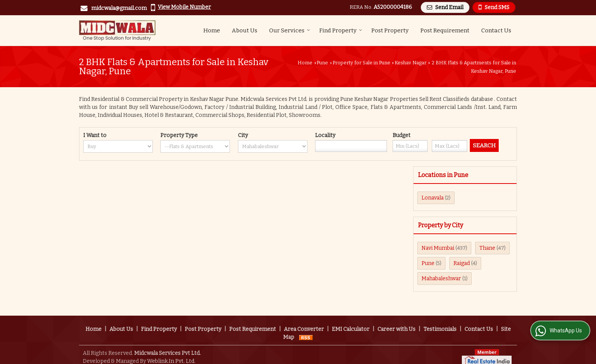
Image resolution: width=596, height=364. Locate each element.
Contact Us (496, 30)
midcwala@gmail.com (119, 8)
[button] (184, 7)
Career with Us (396, 321)
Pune (322, 62)
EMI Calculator (350, 321)
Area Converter (304, 321)
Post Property (390, 30)
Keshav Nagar (410, 62)
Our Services (289, 30)
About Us (244, 30)
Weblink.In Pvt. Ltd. (171, 353)
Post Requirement (444, 30)
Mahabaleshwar (441, 278)
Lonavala (433, 198)
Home (211, 30)
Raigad (461, 263)
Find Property (340, 30)
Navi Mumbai (438, 248)
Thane (487, 248)
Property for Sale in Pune (361, 62)
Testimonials (440, 321)
